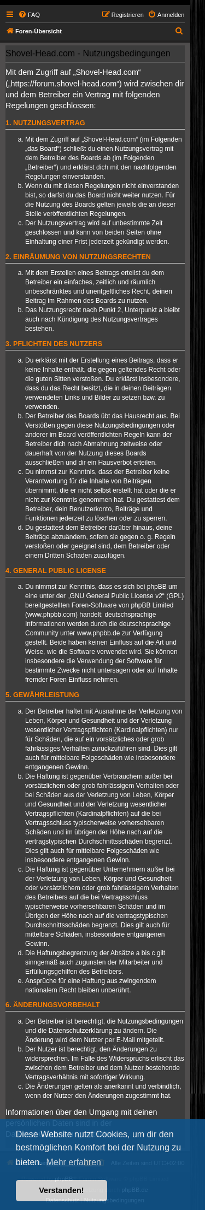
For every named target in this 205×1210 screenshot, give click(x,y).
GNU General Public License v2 (115, 596)
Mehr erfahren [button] (73, 1162)
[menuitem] (29, 14)
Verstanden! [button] (61, 1190)
